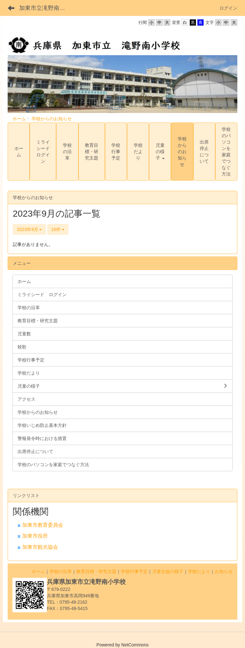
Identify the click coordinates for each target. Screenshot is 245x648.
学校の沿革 (60, 571)
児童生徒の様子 (167, 571)
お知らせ (224, 571)
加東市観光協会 (40, 547)
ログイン (228, 8)
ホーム (19, 118)
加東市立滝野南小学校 (46, 8)
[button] (160, 151)
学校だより (199, 571)
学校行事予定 (134, 571)
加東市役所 (35, 536)
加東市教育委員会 (42, 525)
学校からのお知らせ (52, 118)
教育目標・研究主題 (96, 571)
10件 (57, 229)
